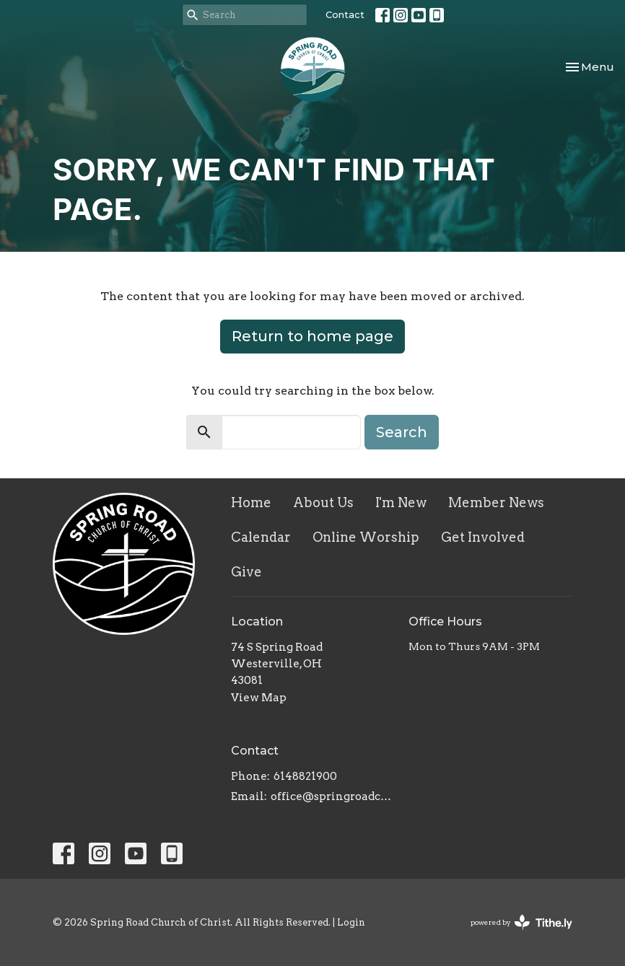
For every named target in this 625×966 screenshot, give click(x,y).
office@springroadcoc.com (333, 796)
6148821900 (305, 776)
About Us (323, 502)
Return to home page (312, 336)
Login (351, 922)
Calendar (261, 537)
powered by (521, 922)
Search (401, 432)
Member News (496, 502)
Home (251, 502)
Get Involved (483, 537)
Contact (344, 14)
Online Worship (365, 537)
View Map (259, 697)
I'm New (401, 502)
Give (246, 571)
